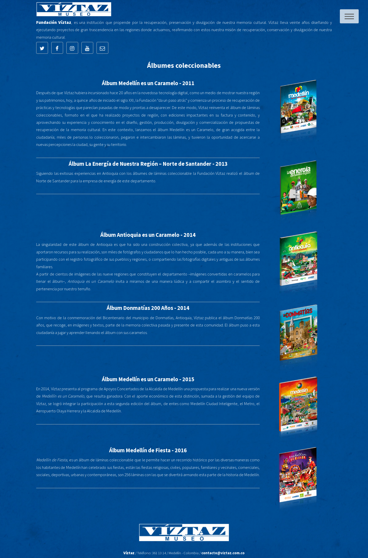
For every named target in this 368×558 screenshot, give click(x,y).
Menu (349, 16)
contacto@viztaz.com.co (223, 552)
